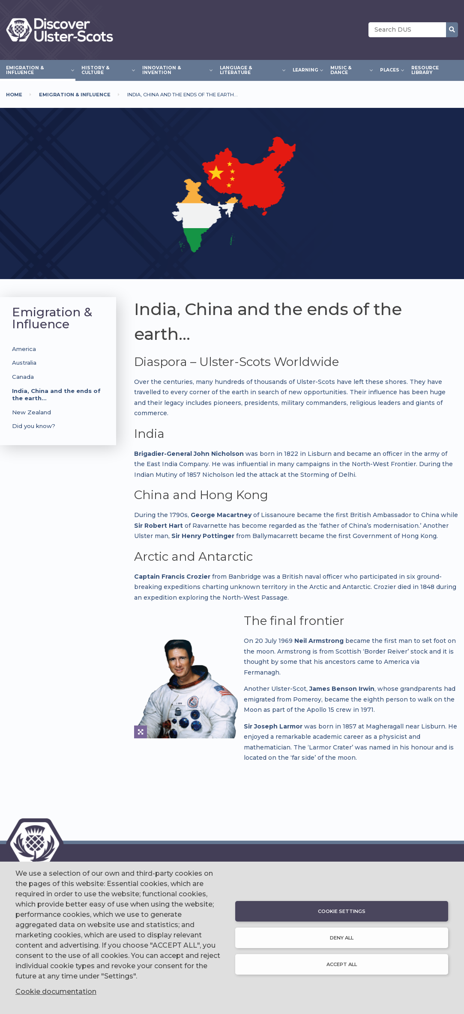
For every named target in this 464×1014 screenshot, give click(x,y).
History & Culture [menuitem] (105, 70)
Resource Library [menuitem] (425, 70)
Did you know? (33, 425)
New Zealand (31, 412)
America (24, 348)
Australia (24, 362)
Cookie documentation (55, 991)
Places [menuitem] (389, 69)
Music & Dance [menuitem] (349, 70)
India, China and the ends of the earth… (56, 394)
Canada (23, 376)
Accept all (341, 964)
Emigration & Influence (75, 95)
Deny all (341, 938)
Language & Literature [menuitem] (250, 70)
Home (14, 95)
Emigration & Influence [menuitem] (37, 70)
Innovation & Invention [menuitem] (175, 70)
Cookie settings (341, 911)
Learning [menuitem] (305, 69)
